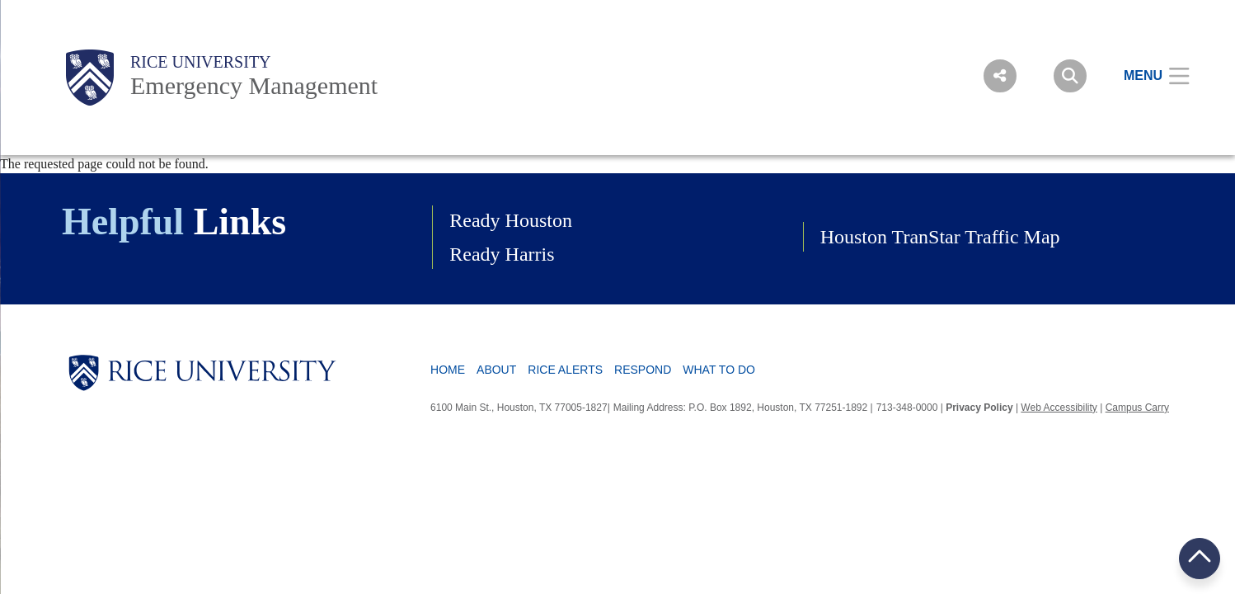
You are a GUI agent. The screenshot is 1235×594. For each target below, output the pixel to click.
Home (447, 369)
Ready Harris (501, 254)
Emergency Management (254, 85)
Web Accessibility (1058, 407)
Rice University (200, 62)
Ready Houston (510, 220)
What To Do (719, 369)
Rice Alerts (565, 369)
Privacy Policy (979, 407)
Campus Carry (1137, 407)
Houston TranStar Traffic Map (940, 237)
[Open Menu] (1146, 76)
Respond (642, 369)
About (496, 369)
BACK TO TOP (1199, 558)
